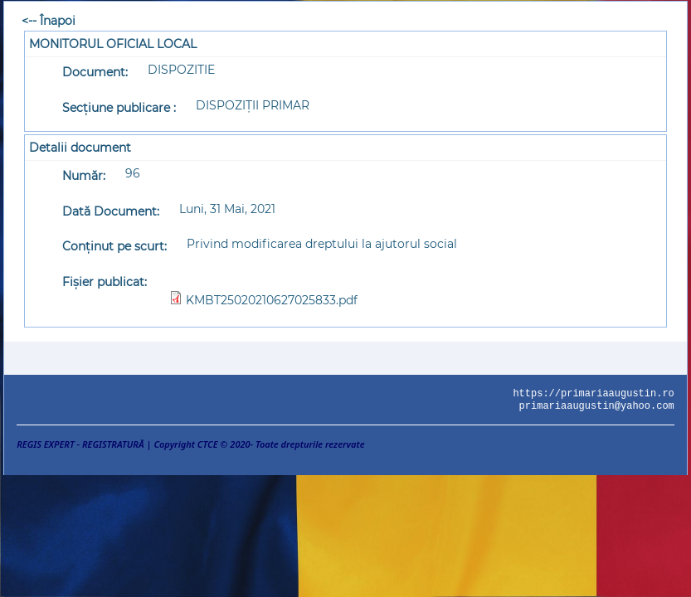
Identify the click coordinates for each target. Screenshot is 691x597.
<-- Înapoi (48, 20)
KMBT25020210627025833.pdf (272, 300)
